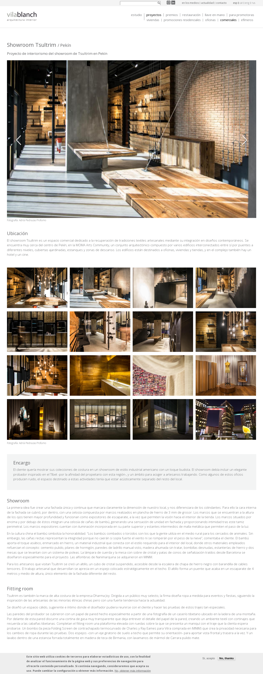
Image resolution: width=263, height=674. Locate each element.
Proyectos (153, 14)
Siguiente (243, 140)
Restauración (191, 14)
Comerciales (228, 20)
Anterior (19, 140)
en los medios (190, 3)
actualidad (207, 3)
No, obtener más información (133, 670)
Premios (172, 14)
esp (235, 3)
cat (241, 3)
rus (253, 3)
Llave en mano (215, 14)
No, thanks (226, 658)
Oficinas (210, 20)
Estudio (136, 14)
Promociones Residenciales (182, 20)
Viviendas (153, 20)
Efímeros (247, 20)
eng (247, 3)
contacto (221, 3)
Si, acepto (208, 658)
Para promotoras (241, 14)
